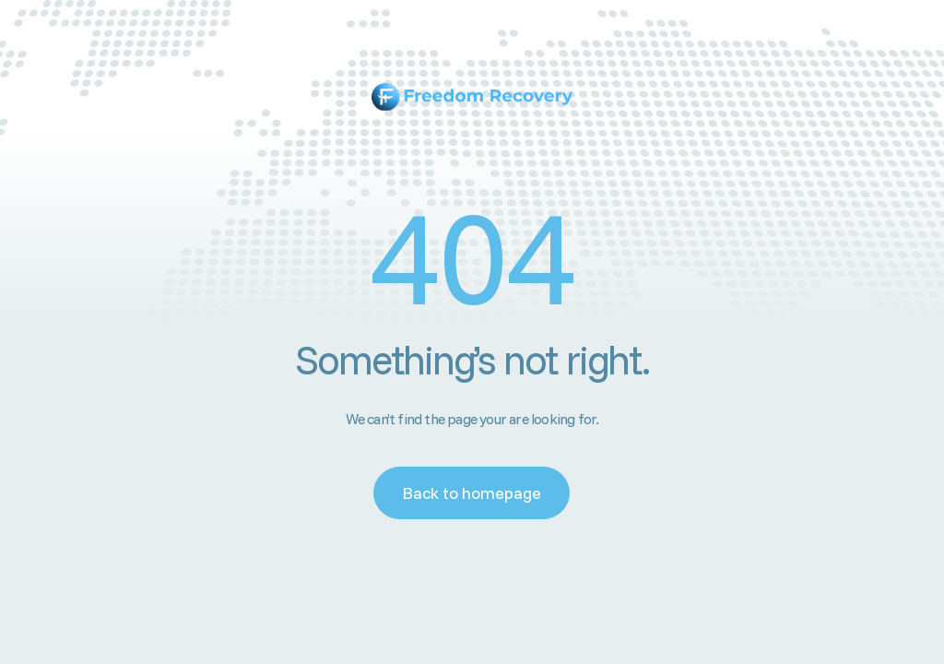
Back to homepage (471, 493)
